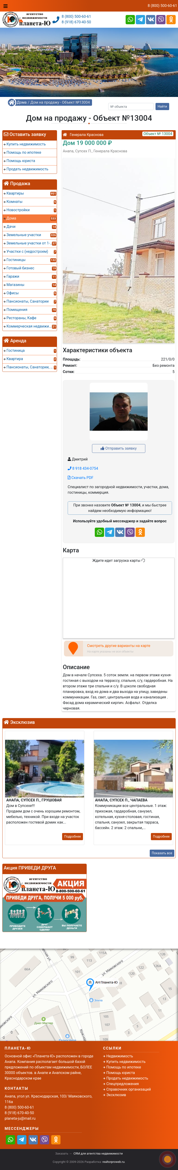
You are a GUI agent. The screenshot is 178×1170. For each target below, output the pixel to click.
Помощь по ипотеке (123, 1067)
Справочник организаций (128, 1089)
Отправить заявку (119, 448)
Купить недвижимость (126, 1061)
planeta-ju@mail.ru (20, 1118)
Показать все (162, 853)
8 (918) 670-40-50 (76, 22)
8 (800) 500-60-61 (162, 5)
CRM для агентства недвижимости (98, 1153)
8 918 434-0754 (83, 468)
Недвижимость (119, 1056)
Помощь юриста (120, 1073)
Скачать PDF (80, 477)
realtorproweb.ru (113, 1162)
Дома (22, 102)
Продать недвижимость (127, 1078)
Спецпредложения (122, 1084)
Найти (162, 106)
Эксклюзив (116, 1095)
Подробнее (72, 836)
